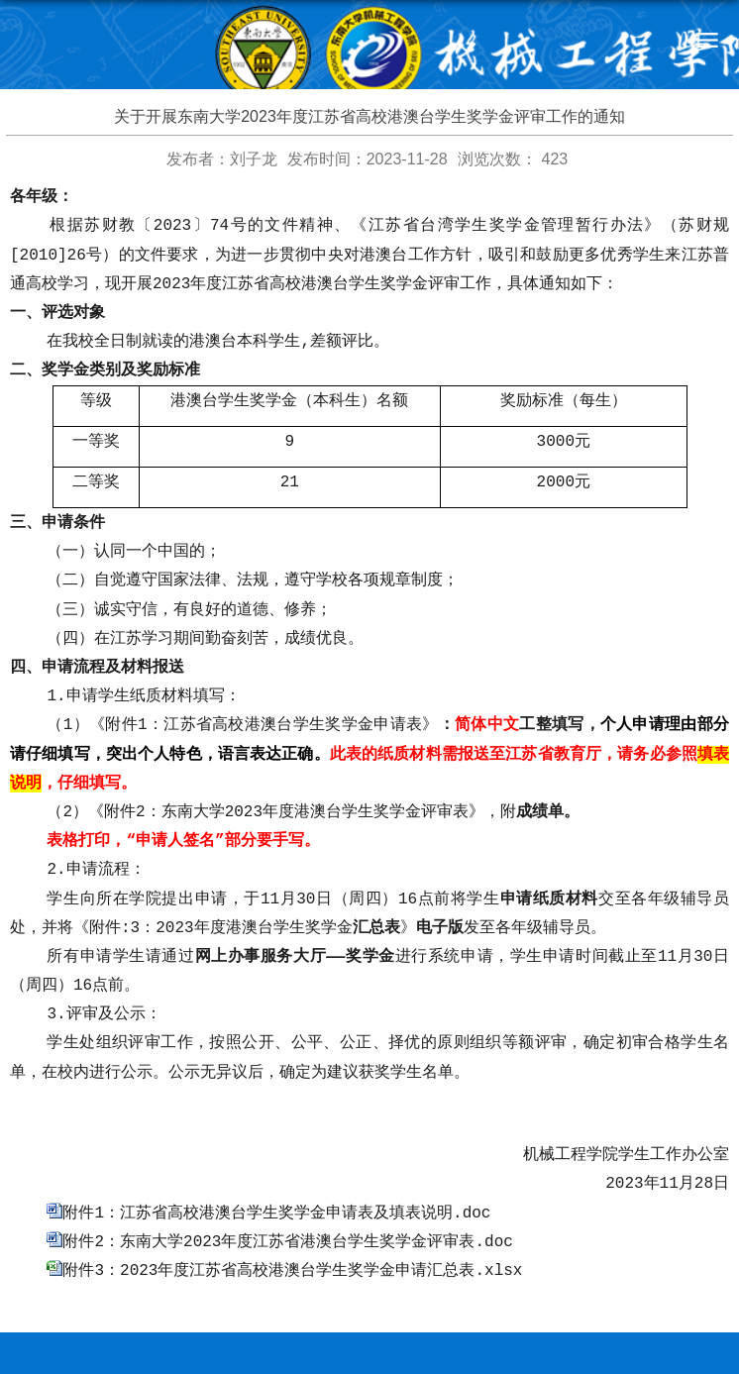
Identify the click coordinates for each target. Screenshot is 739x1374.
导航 (706, 39)
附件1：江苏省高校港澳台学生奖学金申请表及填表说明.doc (276, 1148)
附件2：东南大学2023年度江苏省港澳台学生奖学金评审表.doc (287, 1175)
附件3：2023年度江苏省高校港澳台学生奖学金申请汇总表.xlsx (292, 1202)
